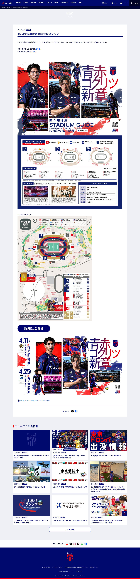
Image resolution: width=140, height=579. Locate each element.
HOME (3, 7)
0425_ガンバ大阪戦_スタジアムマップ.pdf (35, 400)
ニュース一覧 (70, 529)
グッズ (114, 3)
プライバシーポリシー (57, 567)
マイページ (124, 3)
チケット (105, 3)
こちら (38, 49)
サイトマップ (79, 571)
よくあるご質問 (46, 567)
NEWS (8, 7)
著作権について (94, 567)
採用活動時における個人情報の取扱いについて (76, 567)
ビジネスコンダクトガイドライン (65, 571)
